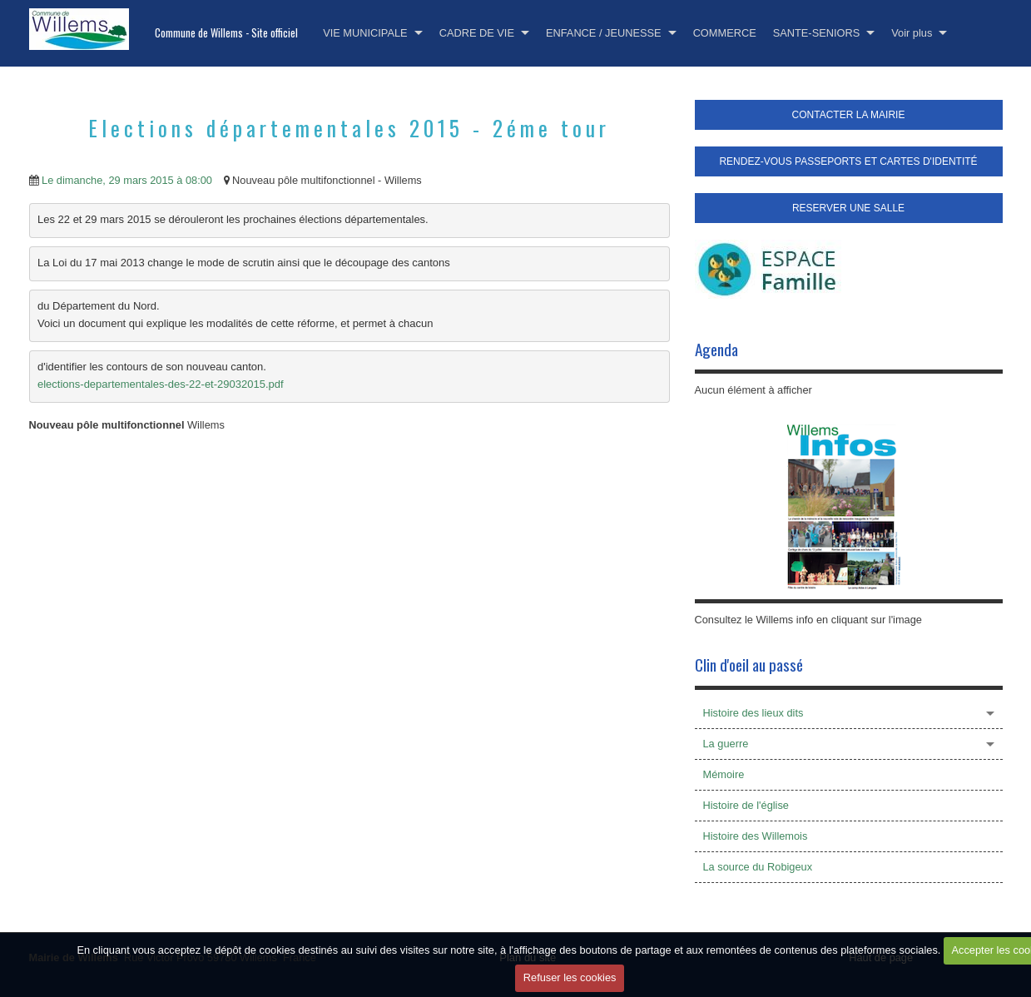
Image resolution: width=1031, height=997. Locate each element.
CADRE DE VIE (476, 33)
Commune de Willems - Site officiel (226, 33)
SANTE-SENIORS (816, 33)
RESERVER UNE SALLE (848, 208)
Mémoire (724, 774)
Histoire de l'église (746, 805)
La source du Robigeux (758, 867)
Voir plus (911, 33)
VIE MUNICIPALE (365, 33)
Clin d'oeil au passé (749, 664)
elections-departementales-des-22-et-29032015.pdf (160, 384)
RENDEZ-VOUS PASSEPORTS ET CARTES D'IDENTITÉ (848, 161)
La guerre (726, 743)
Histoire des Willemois (755, 836)
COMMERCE (724, 33)
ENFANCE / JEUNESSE (604, 33)
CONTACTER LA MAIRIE (848, 115)
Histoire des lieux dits (753, 713)
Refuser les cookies (570, 977)
